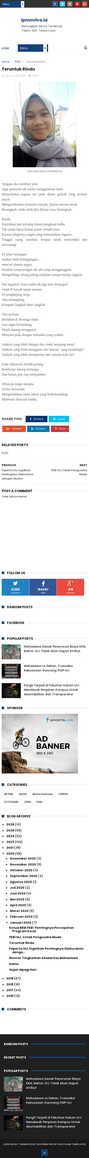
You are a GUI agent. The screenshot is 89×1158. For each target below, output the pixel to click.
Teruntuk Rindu (21, 943)
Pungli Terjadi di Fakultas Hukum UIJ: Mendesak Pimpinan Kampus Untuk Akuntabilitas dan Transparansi (52, 689)
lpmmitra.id (34, 20)
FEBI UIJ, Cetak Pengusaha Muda (35, 937)
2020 (10, 853)
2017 (10, 990)
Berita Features (43, 794)
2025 (10, 830)
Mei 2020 (17, 899)
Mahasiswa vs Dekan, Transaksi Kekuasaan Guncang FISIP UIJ (48, 668)
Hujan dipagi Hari (22, 970)
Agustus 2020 (21, 882)
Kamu (14, 964)
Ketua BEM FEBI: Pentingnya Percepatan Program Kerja (41, 929)
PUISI (18, 61)
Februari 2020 (21, 917)
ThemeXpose (27, 1144)
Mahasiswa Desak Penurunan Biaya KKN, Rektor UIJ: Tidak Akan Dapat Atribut (55, 648)
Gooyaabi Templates (72, 1144)
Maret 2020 (19, 911)
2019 (10, 978)
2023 (10, 842)
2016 (10, 996)
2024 (10, 836)
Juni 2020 (18, 893)
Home (5, 48)
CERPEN (63, 794)
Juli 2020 (17, 888)
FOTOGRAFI (11, 802)
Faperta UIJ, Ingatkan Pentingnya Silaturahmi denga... (46, 950)
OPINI (27, 802)
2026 (10, 824)
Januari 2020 (21, 922)
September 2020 (24, 876)
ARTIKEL (8, 794)
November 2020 (23, 864)
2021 (10, 847)
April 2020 (18, 905)
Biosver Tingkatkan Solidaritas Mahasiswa (43, 958)
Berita (23, 794)
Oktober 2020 (21, 870)
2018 (10, 984)
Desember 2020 (23, 858)
